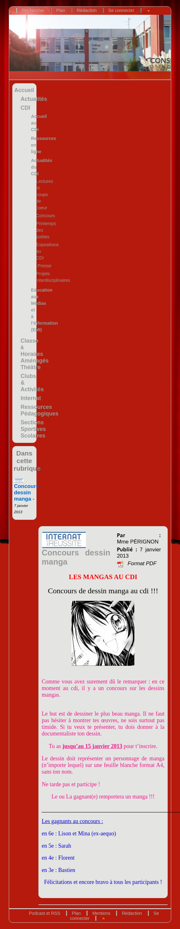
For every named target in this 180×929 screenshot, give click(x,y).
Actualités (34, 99)
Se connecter (121, 10)
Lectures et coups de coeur (44, 194)
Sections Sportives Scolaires (33, 429)
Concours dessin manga (26, 490)
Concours (45, 215)
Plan (60, 10)
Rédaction (87, 10)
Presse (45, 265)
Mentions (101, 913)
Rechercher (33, 10)
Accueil (24, 90)
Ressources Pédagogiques (40, 410)
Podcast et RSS (44, 913)
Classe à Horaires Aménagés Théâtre (35, 354)
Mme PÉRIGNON (137, 542)
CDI (25, 108)
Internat (31, 398)
